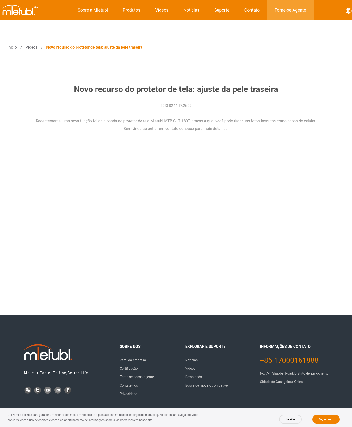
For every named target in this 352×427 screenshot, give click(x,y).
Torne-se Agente (290, 10)
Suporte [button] (222, 10)
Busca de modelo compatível (207, 385)
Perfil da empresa (133, 360)
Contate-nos (129, 385)
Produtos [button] (131, 10)
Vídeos (161, 10)
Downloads (193, 377)
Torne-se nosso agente (137, 377)
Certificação (129, 368)
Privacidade (128, 394)
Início (12, 47)
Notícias (191, 10)
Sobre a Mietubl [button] (93, 10)
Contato (252, 10)
